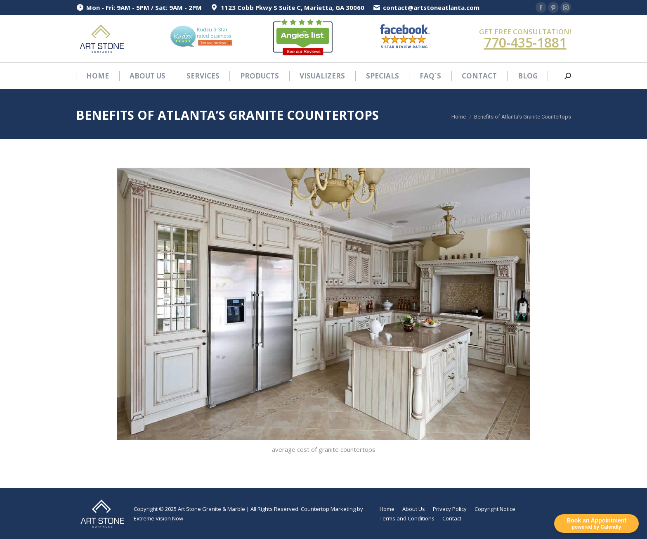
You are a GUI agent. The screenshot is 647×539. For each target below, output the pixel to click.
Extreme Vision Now (158, 518)
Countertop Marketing (328, 509)
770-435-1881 (525, 42)
